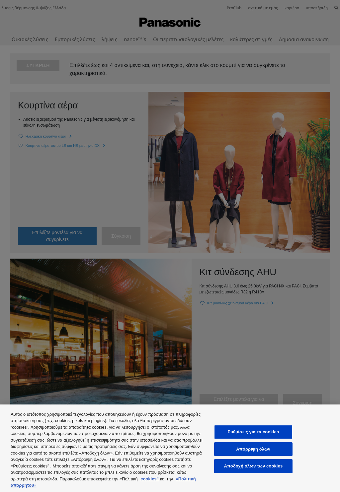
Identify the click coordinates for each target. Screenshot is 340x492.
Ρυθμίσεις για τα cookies (253, 431)
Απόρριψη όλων (253, 449)
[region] (170, 448)
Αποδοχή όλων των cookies (253, 465)
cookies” (149, 478)
